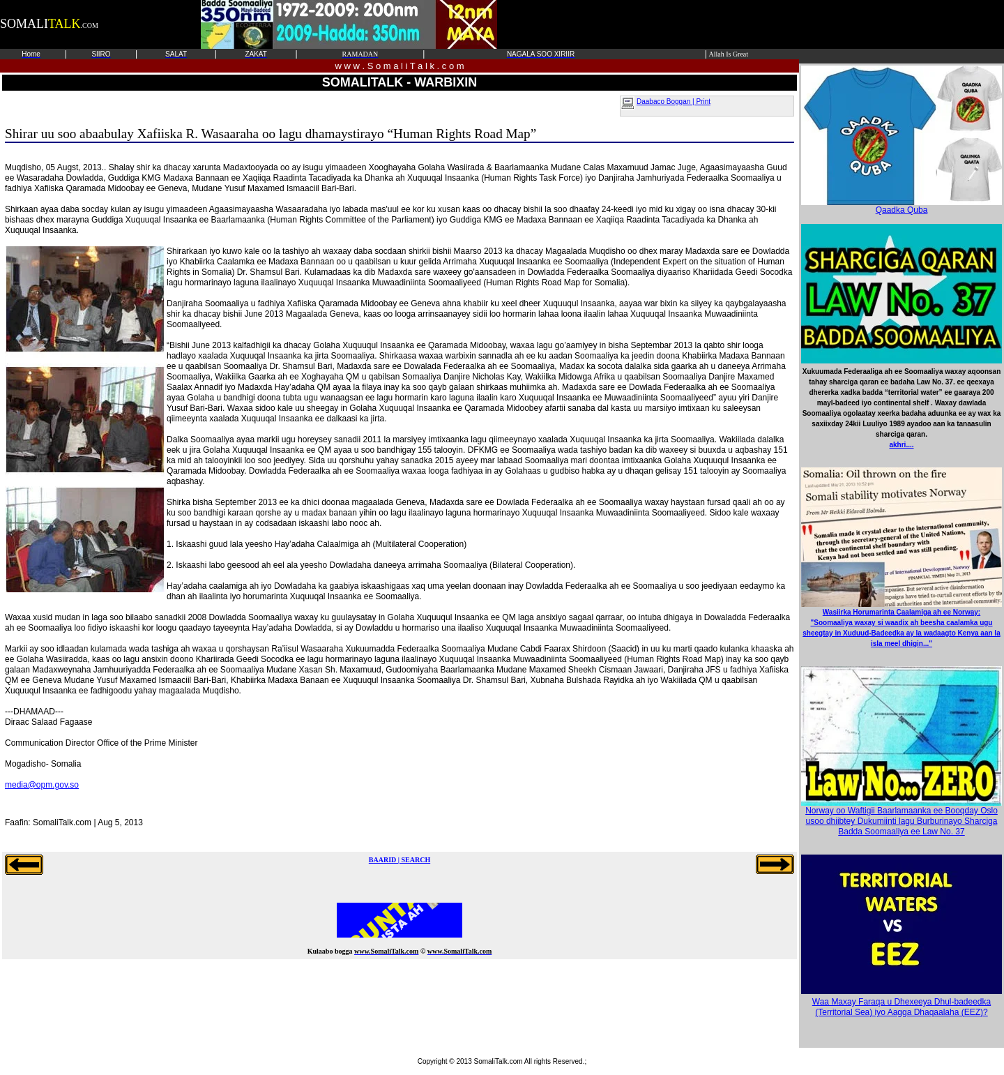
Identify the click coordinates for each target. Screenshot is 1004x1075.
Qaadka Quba (901, 206)
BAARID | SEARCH (399, 860)
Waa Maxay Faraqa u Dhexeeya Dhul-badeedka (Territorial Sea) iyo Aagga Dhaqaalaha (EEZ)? (901, 1007)
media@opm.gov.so (42, 785)
